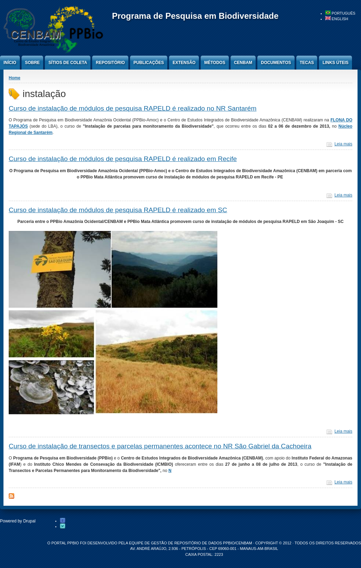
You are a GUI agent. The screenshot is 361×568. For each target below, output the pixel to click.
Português (340, 13)
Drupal (29, 521)
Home (14, 77)
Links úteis (335, 62)
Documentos (276, 62)
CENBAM (243, 62)
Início (9, 62)
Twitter (62, 526)
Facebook (62, 520)
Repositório (110, 62)
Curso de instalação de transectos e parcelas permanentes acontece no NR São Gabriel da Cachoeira (160, 446)
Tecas (307, 62)
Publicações (149, 62)
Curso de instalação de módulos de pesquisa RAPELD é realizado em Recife (123, 158)
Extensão (184, 62)
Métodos (214, 62)
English (336, 19)
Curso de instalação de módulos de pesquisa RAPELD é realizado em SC (118, 210)
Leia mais (343, 144)
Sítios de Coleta (67, 62)
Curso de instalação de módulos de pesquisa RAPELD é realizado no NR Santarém (132, 108)
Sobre (32, 62)
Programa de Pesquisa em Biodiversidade (195, 16)
